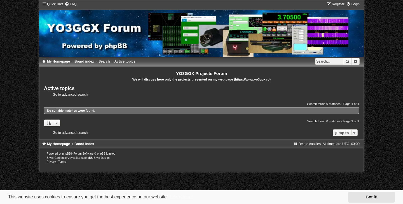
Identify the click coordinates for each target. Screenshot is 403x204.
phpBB (66, 153)
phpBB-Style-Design (96, 157)
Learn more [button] (181, 196)
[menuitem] (70, 4)
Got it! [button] (372, 197)
